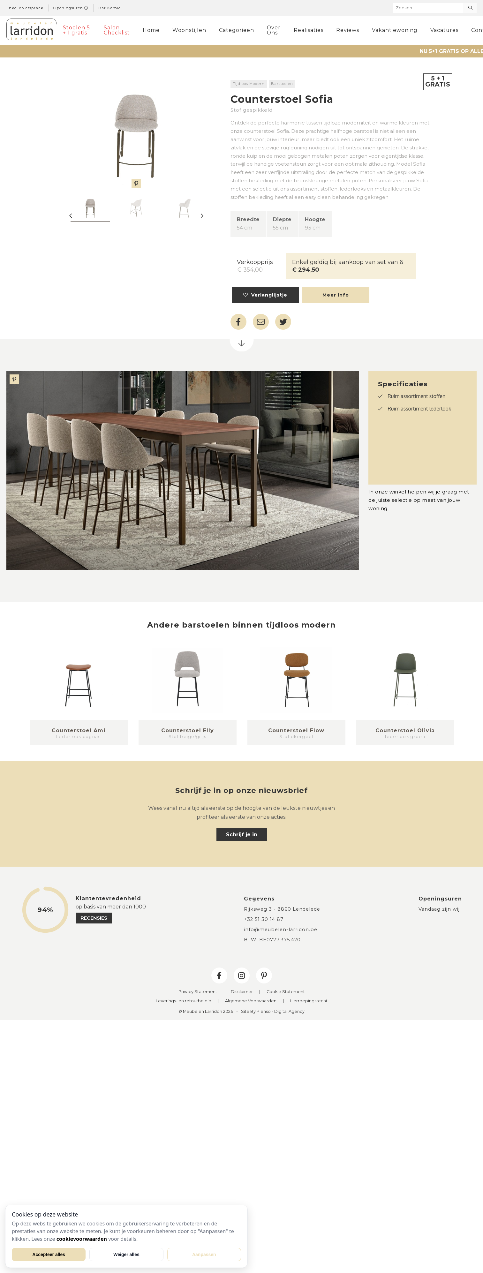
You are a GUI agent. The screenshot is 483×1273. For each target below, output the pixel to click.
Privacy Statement (197, 992)
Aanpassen (204, 1254)
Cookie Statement (286, 992)
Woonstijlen (189, 30)
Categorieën (236, 30)
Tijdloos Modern (249, 83)
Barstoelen (282, 83)
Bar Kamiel (110, 8)
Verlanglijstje (265, 295)
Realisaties (308, 30)
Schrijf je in (241, 835)
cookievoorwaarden (82, 1238)
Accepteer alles (48, 1254)
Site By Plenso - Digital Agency (273, 1012)
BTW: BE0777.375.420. (273, 940)
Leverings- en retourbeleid (183, 1001)
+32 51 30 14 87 (263, 919)
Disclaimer (242, 992)
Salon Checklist (117, 30)
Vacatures (444, 30)
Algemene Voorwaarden (250, 1001)
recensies (93, 918)
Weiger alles (126, 1254)
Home (151, 30)
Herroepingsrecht (309, 1001)
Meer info (335, 295)
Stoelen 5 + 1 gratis (76, 30)
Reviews (347, 30)
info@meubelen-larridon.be (280, 929)
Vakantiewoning (395, 30)
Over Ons (274, 30)
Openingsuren (70, 8)
